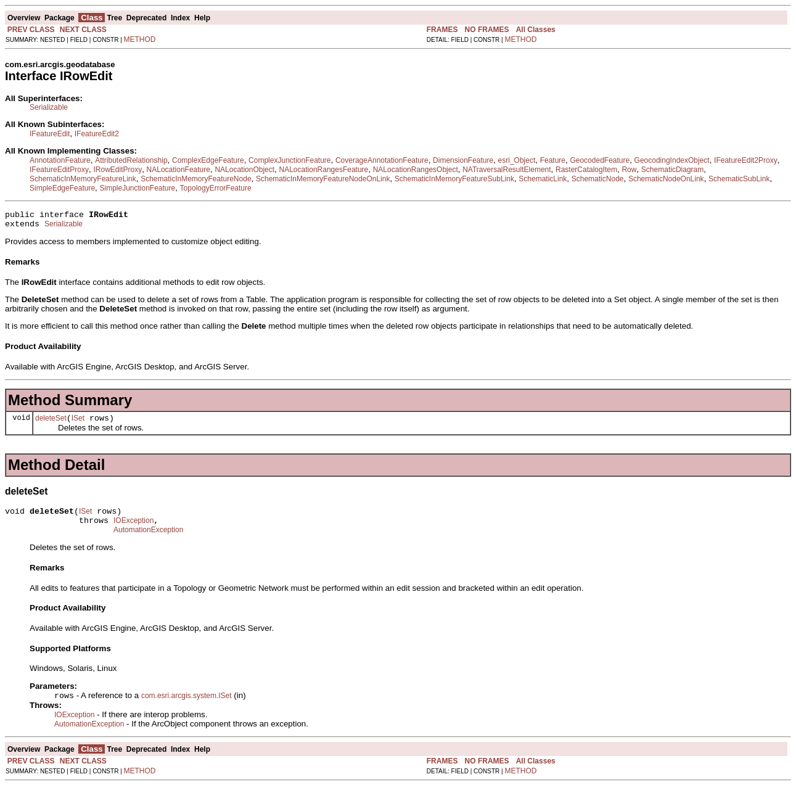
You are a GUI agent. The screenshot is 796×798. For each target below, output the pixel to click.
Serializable (49, 107)
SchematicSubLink (738, 179)
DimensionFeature (463, 160)
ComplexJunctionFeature (289, 160)
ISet (78, 423)
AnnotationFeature (60, 160)
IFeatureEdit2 (97, 134)
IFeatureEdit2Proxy (746, 160)
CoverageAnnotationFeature (382, 160)
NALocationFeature (178, 169)
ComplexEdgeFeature (208, 160)
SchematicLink (543, 179)
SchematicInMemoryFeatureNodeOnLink (323, 179)
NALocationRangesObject (415, 169)
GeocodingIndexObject (672, 160)
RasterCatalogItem (586, 169)
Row (629, 169)
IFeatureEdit (50, 134)
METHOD (140, 39)
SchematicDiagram (672, 169)
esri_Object (517, 160)
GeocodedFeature (600, 160)
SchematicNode (598, 179)
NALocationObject (244, 169)
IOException (133, 529)
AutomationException (148, 541)
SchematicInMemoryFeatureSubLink (454, 179)
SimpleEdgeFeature (62, 188)
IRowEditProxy (117, 169)
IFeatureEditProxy (59, 169)
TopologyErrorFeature (216, 188)
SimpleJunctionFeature (137, 188)
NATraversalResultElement (506, 169)
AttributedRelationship (131, 160)
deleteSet (51, 423)
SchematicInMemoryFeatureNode (196, 179)
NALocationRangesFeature (324, 169)
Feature (552, 160)
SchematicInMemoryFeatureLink (83, 179)
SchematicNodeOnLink (666, 179)
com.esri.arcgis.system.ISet (186, 708)
